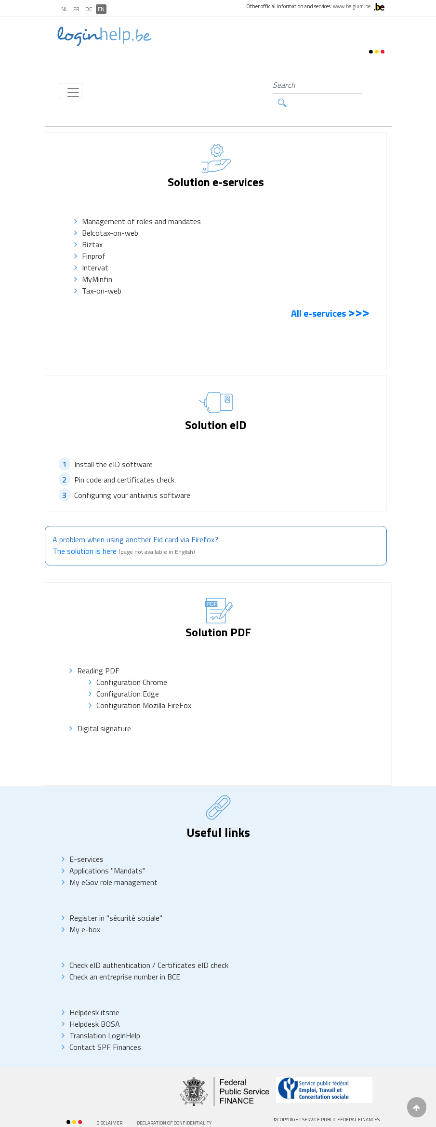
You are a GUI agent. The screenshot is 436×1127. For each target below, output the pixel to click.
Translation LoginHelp (104, 1018)
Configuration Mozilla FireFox (143, 688)
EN (101, 9)
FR (76, 9)
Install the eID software (113, 447)
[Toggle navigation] (71, 82)
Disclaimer (109, 1106)
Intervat (95, 250)
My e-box (84, 912)
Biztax (92, 227)
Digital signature (104, 711)
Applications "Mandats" (107, 853)
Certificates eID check (193, 948)
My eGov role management (113, 865)
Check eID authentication (110, 948)
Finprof (94, 238)
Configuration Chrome (131, 665)
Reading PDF (98, 653)
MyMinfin (100, 262)
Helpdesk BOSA (94, 1007)
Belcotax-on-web (110, 215)
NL (64, 9)
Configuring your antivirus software (132, 477)
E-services (86, 842)
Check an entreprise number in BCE (124, 960)
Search (367, 85)
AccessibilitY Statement (94, 1117)
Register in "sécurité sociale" (115, 901)
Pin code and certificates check (124, 462)
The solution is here (85, 534)
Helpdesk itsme (94, 995)
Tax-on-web (103, 273)
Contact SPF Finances (105, 1030)
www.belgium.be (351, 6)
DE (88, 9)
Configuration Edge (127, 677)
